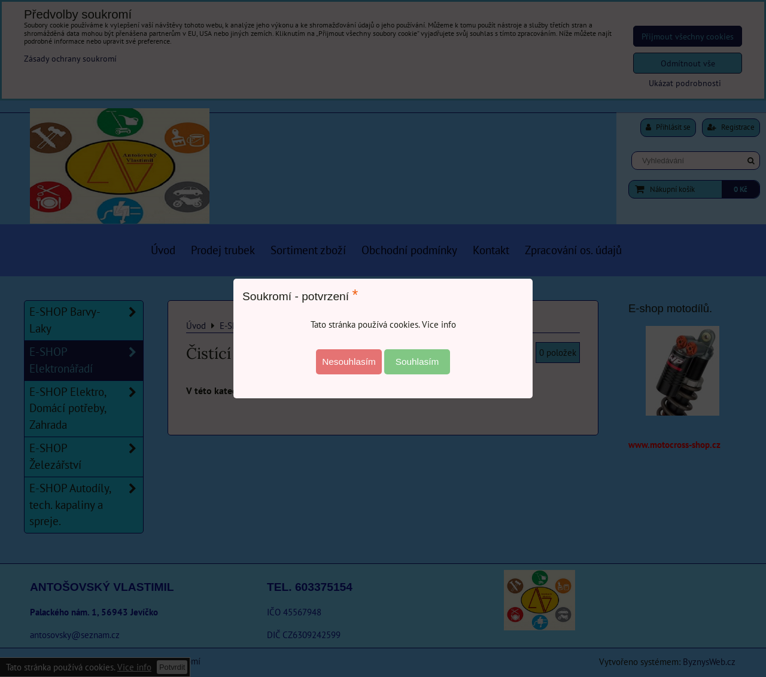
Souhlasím (417, 361)
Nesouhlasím (349, 361)
